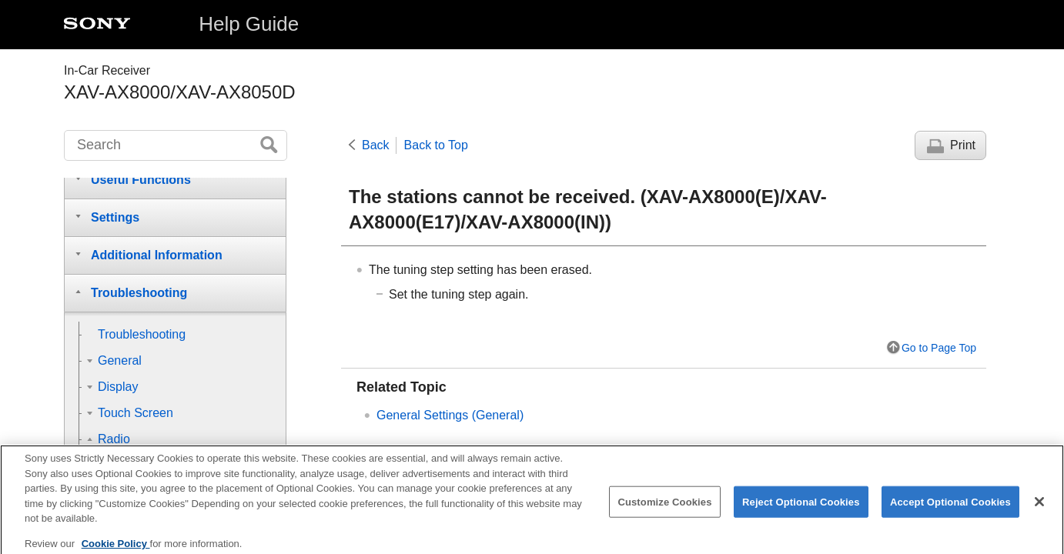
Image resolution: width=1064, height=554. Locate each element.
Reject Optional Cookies (801, 510)
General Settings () (450, 415)
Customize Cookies (664, 510)
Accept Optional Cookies (950, 510)
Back (376, 145)
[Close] (1039, 509)
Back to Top (436, 145)
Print (962, 145)
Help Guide (249, 23)
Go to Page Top (939, 348)
